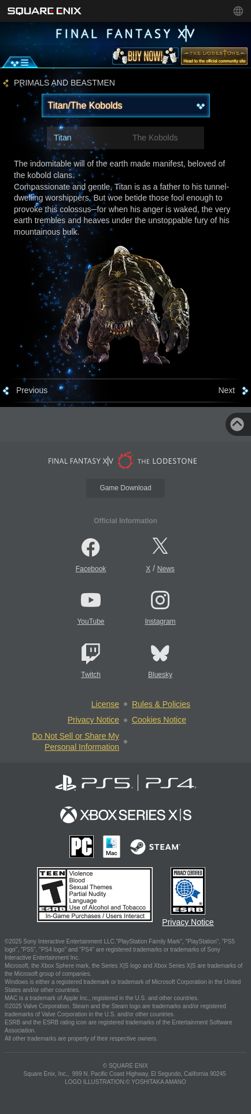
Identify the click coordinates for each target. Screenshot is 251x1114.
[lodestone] (214, 58)
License (105, 704)
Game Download (125, 488)
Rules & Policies (161, 704)
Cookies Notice (159, 719)
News (166, 569)
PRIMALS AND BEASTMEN (64, 83)
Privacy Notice (93, 719)
